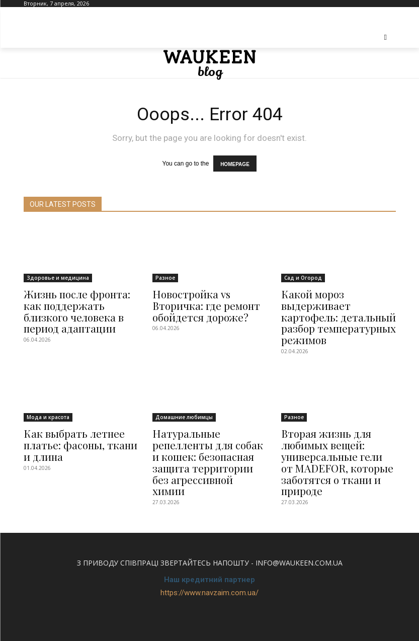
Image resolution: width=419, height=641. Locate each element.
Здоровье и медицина (58, 274)
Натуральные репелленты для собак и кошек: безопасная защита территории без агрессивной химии (206, 432)
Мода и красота (48, 396)
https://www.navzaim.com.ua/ (209, 563)
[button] (385, 37)
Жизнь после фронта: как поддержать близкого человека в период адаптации (79, 305)
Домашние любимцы (184, 396)
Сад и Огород (303, 274)
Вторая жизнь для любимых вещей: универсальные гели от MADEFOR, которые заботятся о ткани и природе (333, 437)
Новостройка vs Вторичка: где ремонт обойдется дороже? (209, 300)
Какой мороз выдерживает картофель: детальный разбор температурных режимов (338, 305)
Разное (165, 274)
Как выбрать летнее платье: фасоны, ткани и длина (77, 422)
